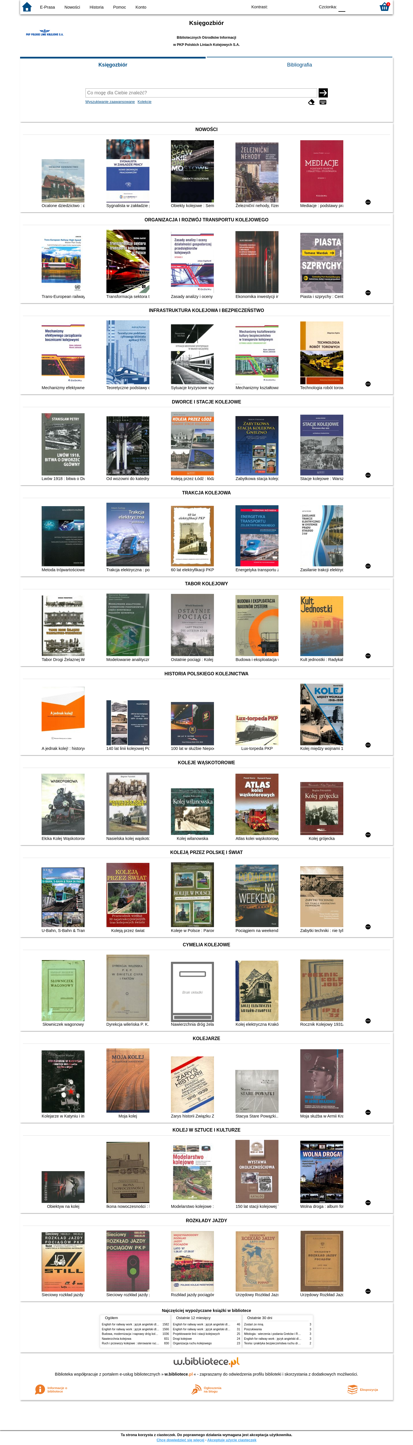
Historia (96, 7)
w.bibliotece (179, 1374)
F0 (341, 6)
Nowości (72, 7)
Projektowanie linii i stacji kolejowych (196, 1333)
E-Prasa (47, 7)
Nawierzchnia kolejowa (116, 1338)
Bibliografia (299, 65)
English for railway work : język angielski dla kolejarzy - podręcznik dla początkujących (157, 1324)
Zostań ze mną (253, 1324)
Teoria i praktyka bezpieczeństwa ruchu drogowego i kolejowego (285, 1343)
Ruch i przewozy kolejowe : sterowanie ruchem (132, 1343)
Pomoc (119, 7)
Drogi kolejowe (182, 1338)
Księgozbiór (112, 65)
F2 (365, 6)
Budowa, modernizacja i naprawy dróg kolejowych (134, 1333)
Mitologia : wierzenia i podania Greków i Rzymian (275, 1333)
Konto (141, 7)
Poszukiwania (253, 1329)
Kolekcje (144, 102)
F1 (351, 6)
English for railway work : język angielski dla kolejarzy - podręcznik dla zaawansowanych (158, 1329)
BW (286, 6)
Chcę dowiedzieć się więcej (180, 1440)
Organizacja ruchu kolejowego (192, 1343)
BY (309, 6)
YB (298, 6)
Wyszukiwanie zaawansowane (110, 102)
